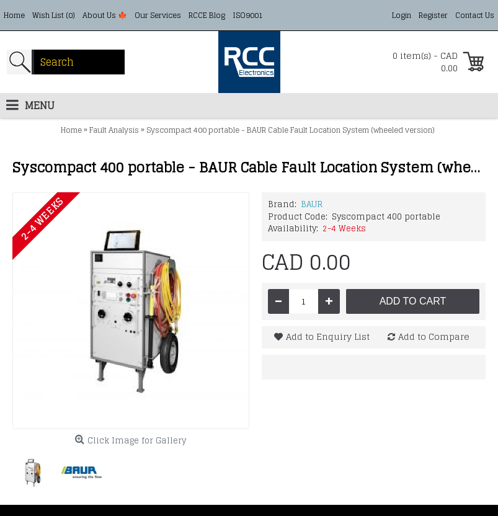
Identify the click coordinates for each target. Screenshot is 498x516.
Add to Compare (433, 336)
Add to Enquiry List (328, 336)
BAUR (311, 204)
